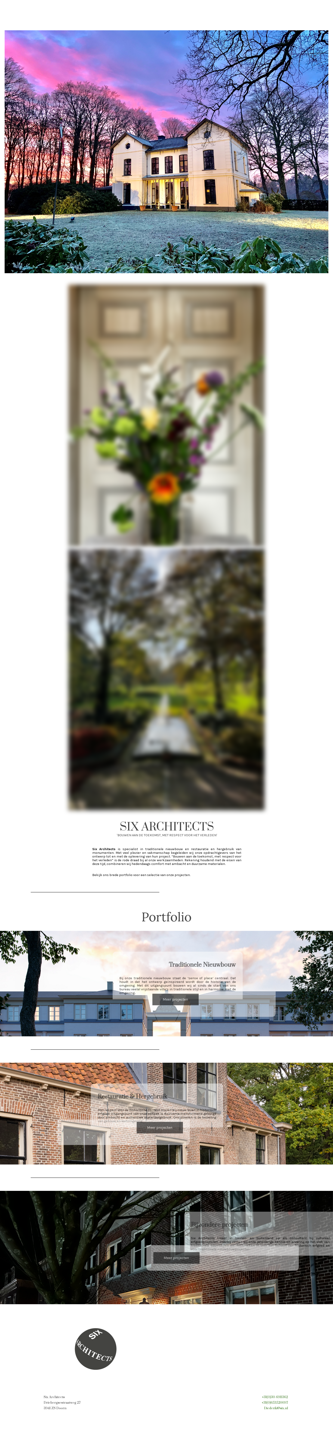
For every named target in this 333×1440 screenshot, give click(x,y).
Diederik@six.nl (276, 1408)
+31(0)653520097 (275, 1403)
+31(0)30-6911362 (275, 1397)
